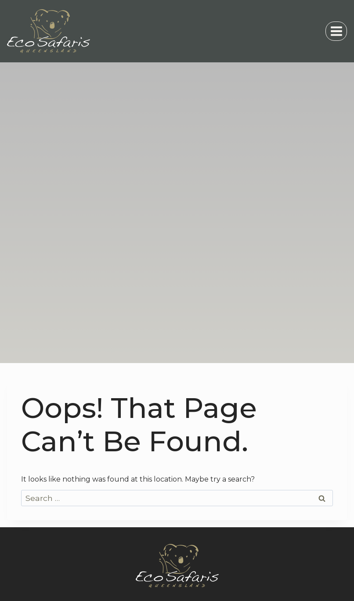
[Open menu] (336, 31)
